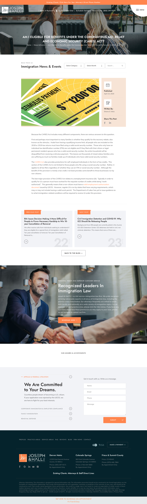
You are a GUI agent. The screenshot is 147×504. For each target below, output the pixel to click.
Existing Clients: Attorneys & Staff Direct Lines (73, 473)
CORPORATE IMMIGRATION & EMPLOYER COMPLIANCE (43, 409)
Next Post (84, 212)
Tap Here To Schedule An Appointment (73, 500)
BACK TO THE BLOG (72, 253)
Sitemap (89, 492)
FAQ (56, 440)
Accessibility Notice (106, 492)
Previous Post (32, 212)
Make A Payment (46, 11)
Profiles (22, 440)
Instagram (38, 467)
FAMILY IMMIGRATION (29, 414)
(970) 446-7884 (112, 462)
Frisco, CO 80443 (108, 459)
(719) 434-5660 (86, 465)
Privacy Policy (118, 492)
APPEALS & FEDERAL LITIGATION (37, 377)
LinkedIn (110, 123)
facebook (105, 123)
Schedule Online (82, 11)
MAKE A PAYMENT (116, 445)
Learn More (26, 242)
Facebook (20, 467)
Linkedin (29, 467)
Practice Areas (34, 440)
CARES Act (39, 162)
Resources (81, 492)
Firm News (78, 440)
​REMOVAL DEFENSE (29, 419)
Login (61, 11)
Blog (70, 440)
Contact (87, 440)
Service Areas (48, 440)
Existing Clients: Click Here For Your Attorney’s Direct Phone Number (73, 2)
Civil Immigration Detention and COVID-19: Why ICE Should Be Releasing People (99, 220)
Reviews (63, 440)
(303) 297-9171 (109, 11)
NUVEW (96, 492)
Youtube (33, 467)
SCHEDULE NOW (68, 320)
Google (25, 467)
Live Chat (69, 11)
